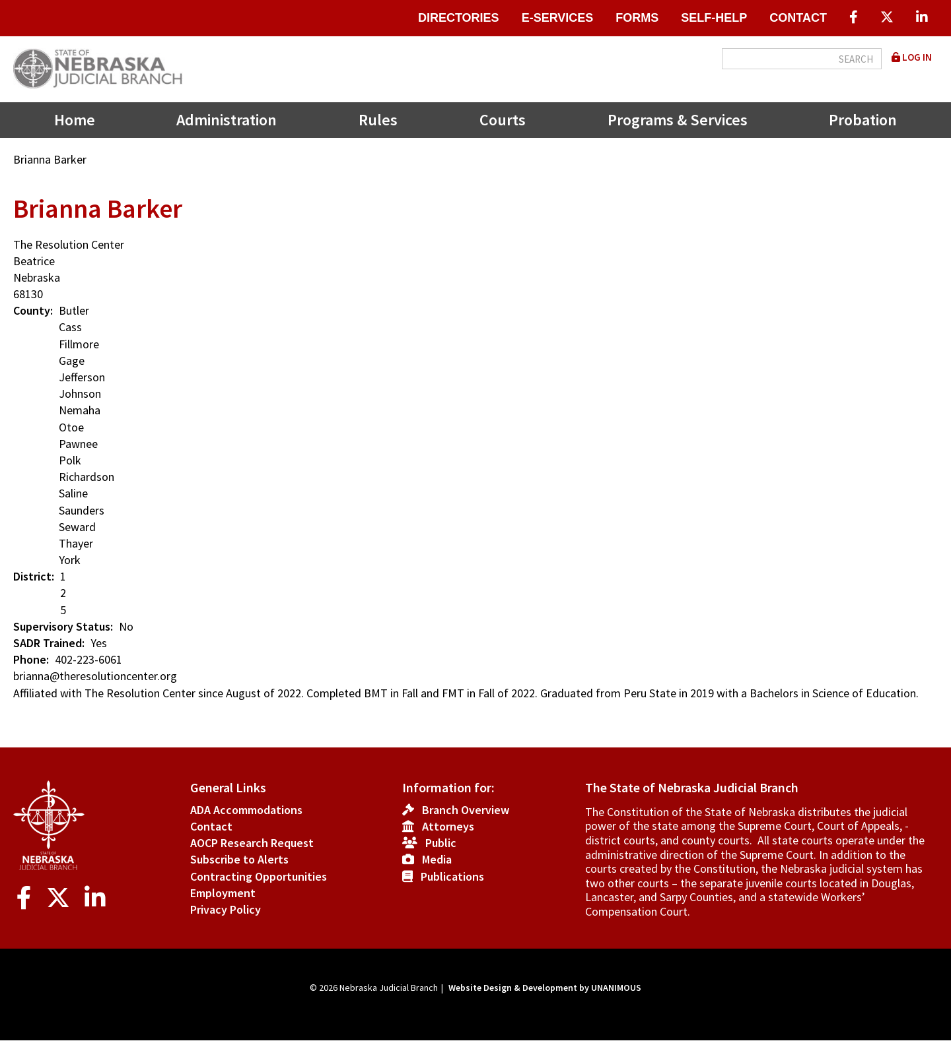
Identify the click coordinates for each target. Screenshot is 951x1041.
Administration (226, 120)
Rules (378, 120)
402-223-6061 (88, 659)
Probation (863, 120)
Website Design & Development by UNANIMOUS (544, 988)
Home (74, 120)
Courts (502, 120)
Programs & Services (678, 120)
